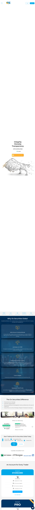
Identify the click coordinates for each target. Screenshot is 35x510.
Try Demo (21, 444)
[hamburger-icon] (2, 3)
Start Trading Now (17, 491)
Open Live (14, 444)
